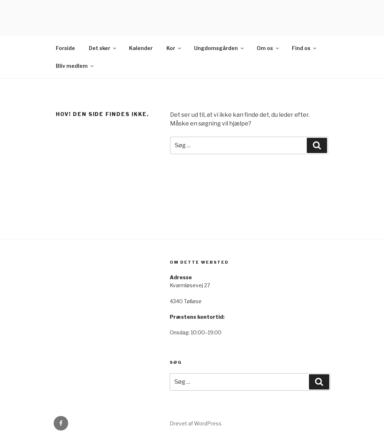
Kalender (141, 48)
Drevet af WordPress (196, 423)
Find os (304, 48)
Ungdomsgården (219, 48)
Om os (268, 48)
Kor (174, 48)
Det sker (103, 48)
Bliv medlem (75, 66)
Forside (65, 48)
